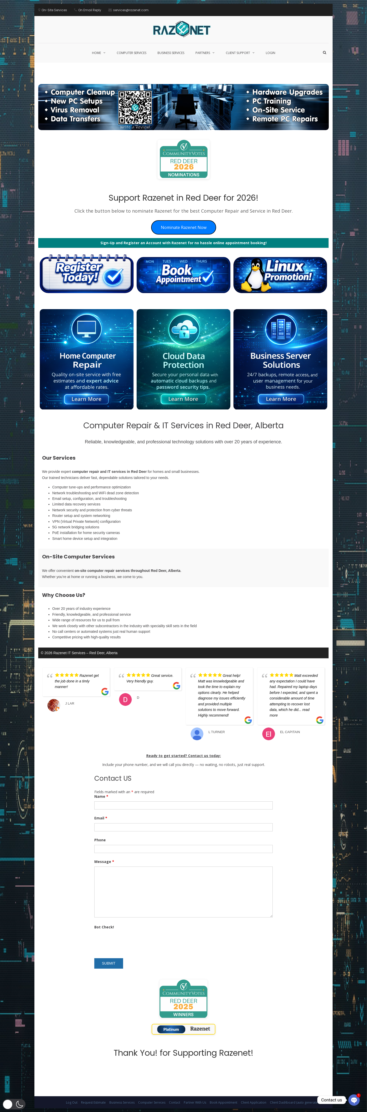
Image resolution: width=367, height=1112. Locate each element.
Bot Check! (104, 927)
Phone (100, 840)
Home (96, 53)
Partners (202, 53)
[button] (14, 1104)
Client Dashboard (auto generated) (295, 1102)
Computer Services (131, 53)
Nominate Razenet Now (183, 227)
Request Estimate (93, 1102)
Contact (174, 1102)
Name (101, 796)
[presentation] (133, 942)
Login (270, 53)
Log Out (71, 1102)
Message (104, 861)
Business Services (171, 53)
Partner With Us (195, 1102)
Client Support (238, 53)
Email (100, 818)
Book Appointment (223, 1102)
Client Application (253, 1102)
